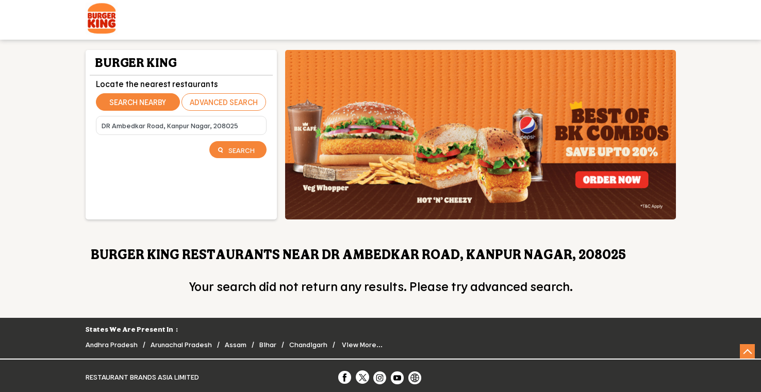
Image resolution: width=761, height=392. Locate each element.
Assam (235, 344)
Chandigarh (308, 344)
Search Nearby (137, 102)
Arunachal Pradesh (181, 344)
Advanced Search (224, 102)
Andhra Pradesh (112, 344)
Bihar (267, 344)
